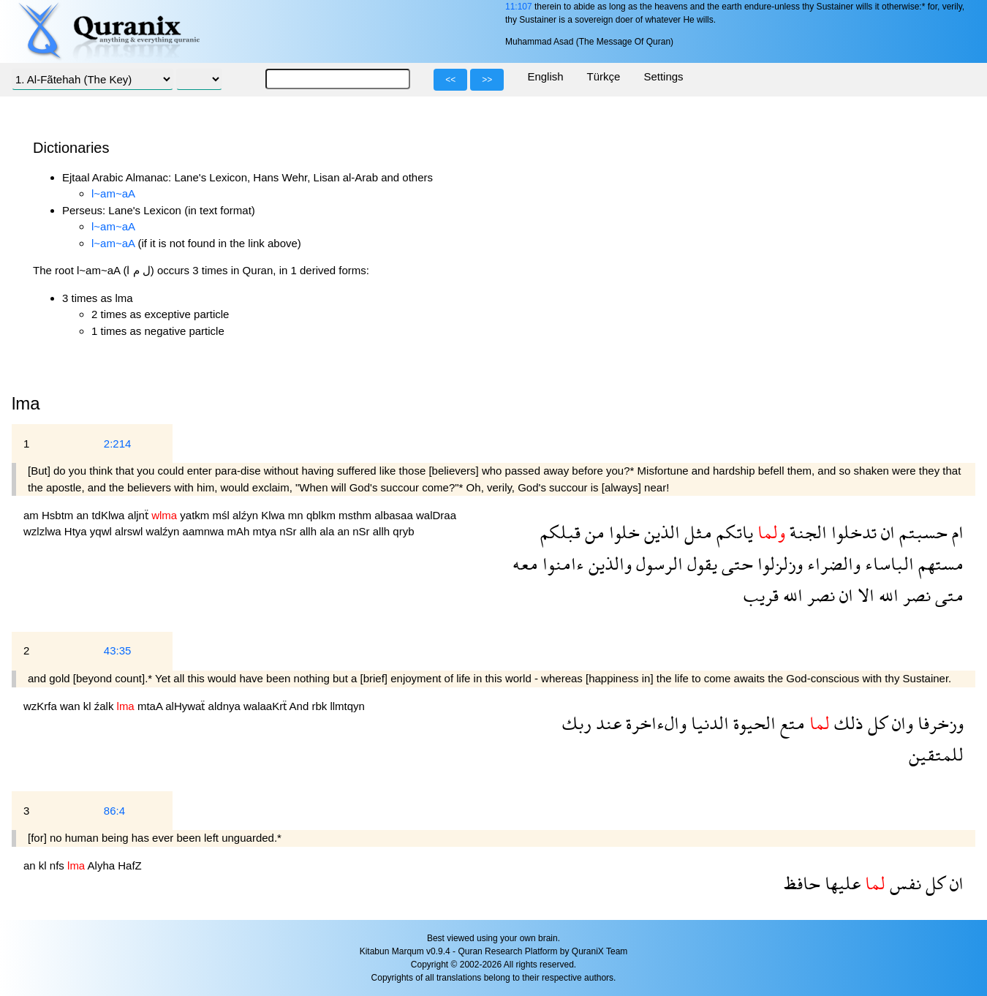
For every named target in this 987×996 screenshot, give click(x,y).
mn (297, 515)
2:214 (118, 443)
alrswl (130, 531)
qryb (403, 531)
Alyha (103, 865)
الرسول (657, 563)
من (593, 532)
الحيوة (752, 723)
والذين (608, 563)
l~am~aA (113, 193)
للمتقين (936, 754)
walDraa (436, 515)
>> (487, 80)
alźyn (246, 515)
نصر (915, 595)
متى (947, 595)
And (301, 706)
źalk (105, 706)
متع (790, 723)
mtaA (151, 706)
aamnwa (205, 531)
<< (450, 80)
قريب (761, 595)
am (32, 515)
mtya (265, 531)
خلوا (622, 532)
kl (88, 706)
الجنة (806, 532)
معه (525, 563)
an (84, 515)
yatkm (196, 515)
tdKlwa (109, 515)
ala (328, 531)
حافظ (802, 883)
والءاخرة (654, 723)
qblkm (322, 515)
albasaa (395, 515)
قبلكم (560, 532)
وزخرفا (938, 723)
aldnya (225, 706)
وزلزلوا (778, 563)
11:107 (518, 6)
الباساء (887, 563)
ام (956, 532)
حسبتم (921, 532)
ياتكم (732, 532)
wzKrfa (41, 706)
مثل (696, 532)
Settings (663, 76)
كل (875, 723)
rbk (320, 706)
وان (900, 723)
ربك (576, 723)
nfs (58, 865)
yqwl (102, 531)
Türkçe (604, 76)
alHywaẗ (186, 706)
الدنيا (708, 723)
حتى (735, 563)
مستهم (939, 563)
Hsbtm (59, 515)
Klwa (274, 515)
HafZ (130, 865)
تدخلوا (852, 532)
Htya (77, 531)
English (545, 76)
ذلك (846, 723)
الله (886, 595)
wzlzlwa (43, 531)
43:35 (118, 650)
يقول (700, 563)
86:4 (114, 810)
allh (310, 531)
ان (886, 532)
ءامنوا (561, 563)
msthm (356, 515)
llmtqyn (347, 706)
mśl (222, 515)
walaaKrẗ (266, 706)
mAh (239, 531)
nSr (289, 531)
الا (863, 595)
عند (606, 723)
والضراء (832, 563)
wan (71, 706)
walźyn (164, 531)
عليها (840, 883)
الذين (660, 532)
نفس (903, 883)
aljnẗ (140, 515)
